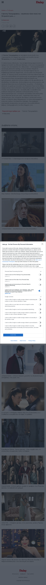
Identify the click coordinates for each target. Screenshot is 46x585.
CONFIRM (13, 335)
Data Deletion (14, 340)
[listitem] (23, 271)
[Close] (42, 244)
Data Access (23, 340)
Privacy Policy (31, 340)
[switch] (40, 274)
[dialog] (23, 292)
